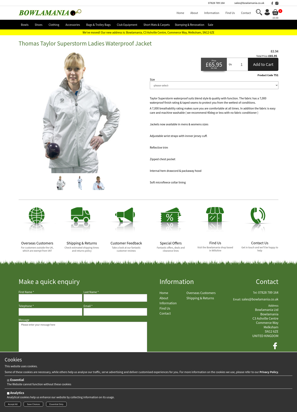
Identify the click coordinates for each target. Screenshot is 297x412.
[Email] (115, 312)
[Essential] (8, 381)
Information (177, 281)
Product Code (265, 75)
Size (152, 79)
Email (88, 306)
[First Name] (50, 298)
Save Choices (33, 404)
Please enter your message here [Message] (83, 341)
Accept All (13, 404)
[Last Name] (115, 298)
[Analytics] (8, 394)
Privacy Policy (268, 373)
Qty (230, 64)
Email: (237, 299)
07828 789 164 (216, 3)
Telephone (26, 306)
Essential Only (56, 404)
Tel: (255, 292)
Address (273, 305)
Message (24, 320)
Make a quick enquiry (49, 281)
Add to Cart (263, 64)
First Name (26, 292)
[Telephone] (50, 312)
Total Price (262, 56)
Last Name (91, 292)
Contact (267, 281)
